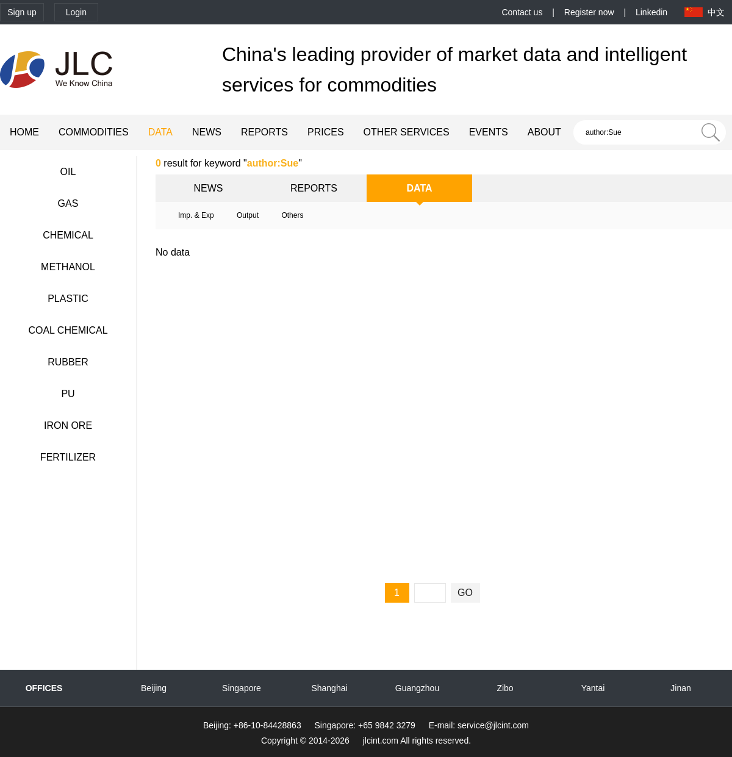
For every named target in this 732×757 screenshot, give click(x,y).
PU (67, 394)
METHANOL (68, 267)
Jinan (680, 688)
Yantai (593, 688)
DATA (160, 132)
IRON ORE (68, 425)
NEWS (206, 132)
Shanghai (329, 688)
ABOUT (544, 132)
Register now (589, 12)
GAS (68, 203)
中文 (716, 12)
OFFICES (44, 688)
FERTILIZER (68, 457)
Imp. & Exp (196, 215)
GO (465, 592)
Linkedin (651, 12)
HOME (24, 132)
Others (292, 215)
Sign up (21, 12)
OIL (68, 172)
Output (248, 215)
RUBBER (68, 362)
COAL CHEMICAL (67, 330)
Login (76, 12)
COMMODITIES (94, 132)
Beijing (154, 688)
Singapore (241, 688)
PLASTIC (68, 298)
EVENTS (488, 132)
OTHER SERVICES (407, 132)
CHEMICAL (68, 235)
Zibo (505, 688)
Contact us (521, 12)
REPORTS (264, 132)
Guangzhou (417, 688)
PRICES (325, 132)
